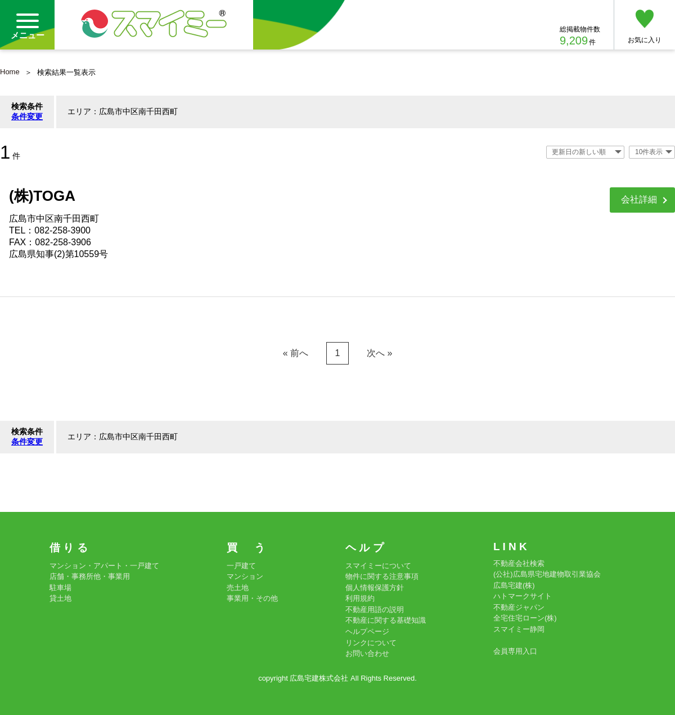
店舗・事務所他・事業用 (90, 576)
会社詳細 (639, 199)
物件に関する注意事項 (381, 576)
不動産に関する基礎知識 (385, 620)
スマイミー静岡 (518, 629)
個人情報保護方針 (374, 587)
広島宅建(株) (514, 585)
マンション (245, 576)
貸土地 (60, 598)
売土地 (238, 587)
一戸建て (241, 565)
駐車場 (60, 587)
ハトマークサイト (522, 596)
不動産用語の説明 (374, 609)
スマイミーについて (378, 565)
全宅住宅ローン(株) (525, 618)
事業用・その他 (252, 598)
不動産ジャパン (518, 607)
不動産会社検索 (518, 563)
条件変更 (27, 116)
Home (10, 72)
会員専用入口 (515, 651)
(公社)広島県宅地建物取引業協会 (547, 574)
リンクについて (371, 642)
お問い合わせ (367, 653)
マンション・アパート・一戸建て (104, 565)
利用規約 (360, 598)
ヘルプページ (367, 631)
